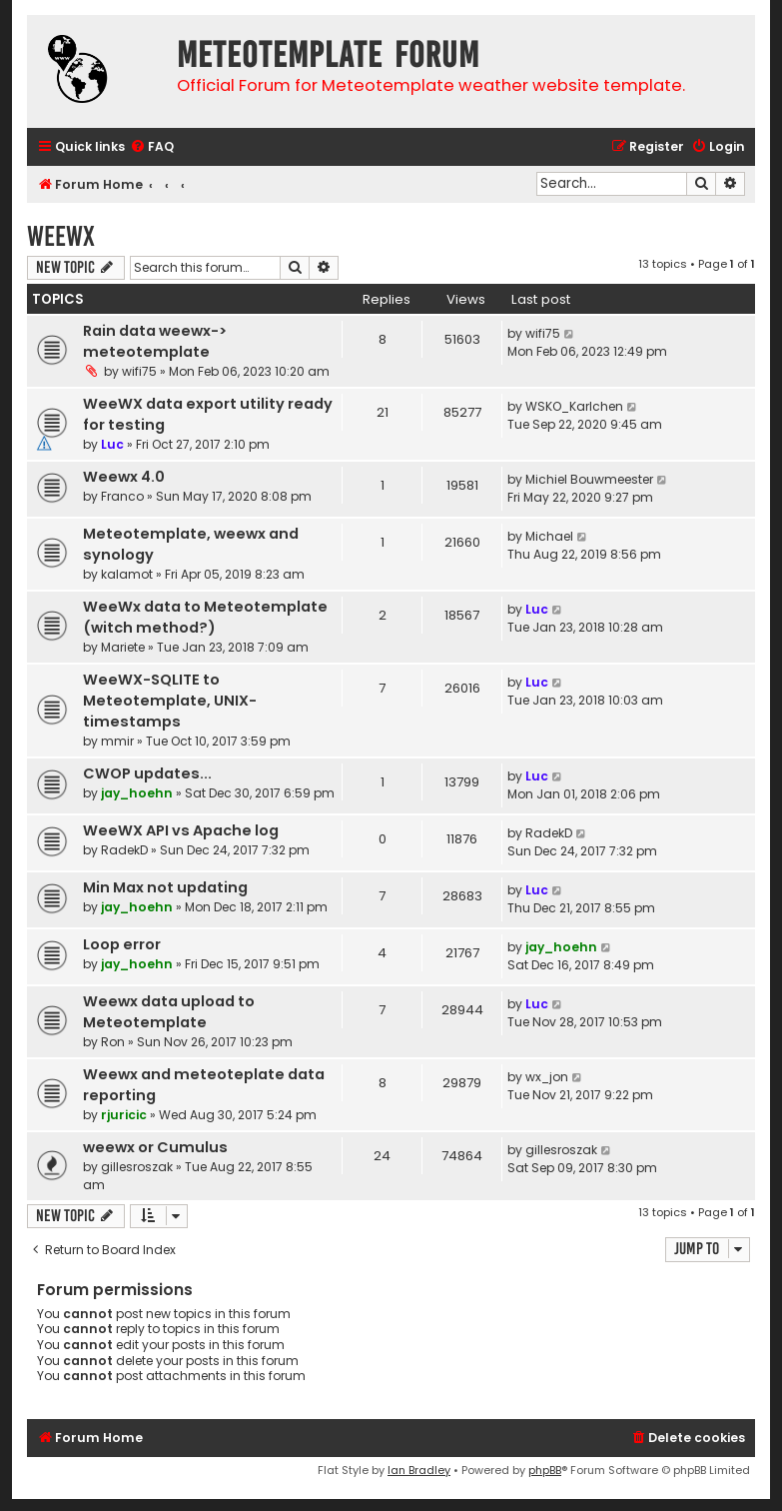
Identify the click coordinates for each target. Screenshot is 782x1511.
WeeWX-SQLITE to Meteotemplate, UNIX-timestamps (170, 701)
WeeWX (61, 236)
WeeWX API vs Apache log (181, 830)
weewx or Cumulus (155, 1147)
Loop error (122, 944)
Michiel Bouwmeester (589, 479)
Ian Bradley (419, 1470)
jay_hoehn (137, 792)
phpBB (544, 1470)
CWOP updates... (147, 773)
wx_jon (546, 1076)
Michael (549, 536)
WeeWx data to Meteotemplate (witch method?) (205, 617)
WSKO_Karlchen (574, 406)
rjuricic (124, 1114)
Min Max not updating (165, 887)
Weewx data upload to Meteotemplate (169, 1011)
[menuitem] (152, 147)
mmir (117, 741)
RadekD (124, 849)
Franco (122, 496)
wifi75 (139, 371)
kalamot (127, 574)
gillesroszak (137, 1166)
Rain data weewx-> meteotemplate (155, 341)
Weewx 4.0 (124, 477)
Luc (112, 444)
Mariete (123, 647)
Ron (113, 1041)
